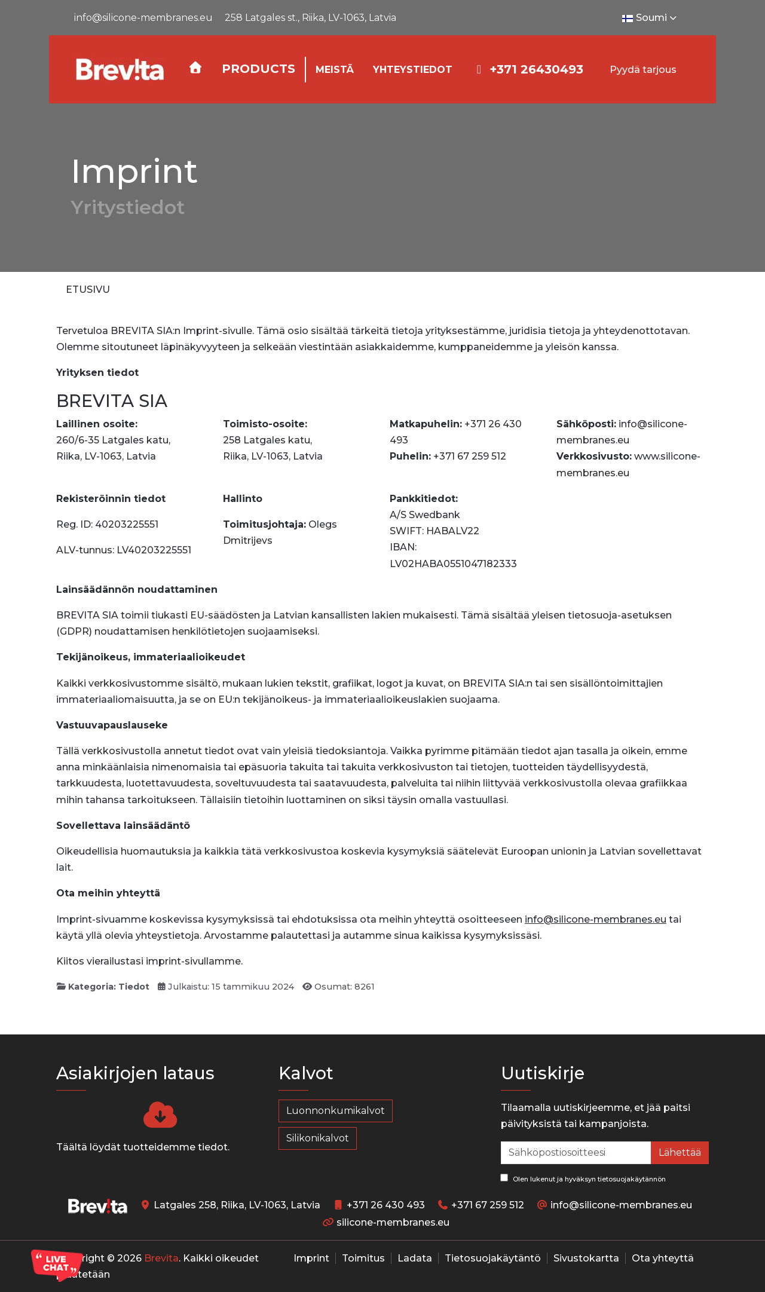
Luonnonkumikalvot (335, 1110)
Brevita (161, 1258)
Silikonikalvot (317, 1138)
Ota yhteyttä (663, 1258)
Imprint (311, 1258)
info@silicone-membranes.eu (143, 17)
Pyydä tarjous (643, 69)
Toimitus (363, 1258)
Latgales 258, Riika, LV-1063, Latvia (237, 1205)
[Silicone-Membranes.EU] (119, 69)
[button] (258, 69)
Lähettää (680, 1152)
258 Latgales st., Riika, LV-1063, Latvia (310, 17)
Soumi (650, 18)
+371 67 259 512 (487, 1205)
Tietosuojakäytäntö (493, 1258)
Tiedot (133, 986)
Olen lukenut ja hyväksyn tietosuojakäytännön (583, 1178)
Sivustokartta (586, 1258)
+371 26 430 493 (386, 1205)
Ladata (414, 1258)
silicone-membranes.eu (392, 1222)
